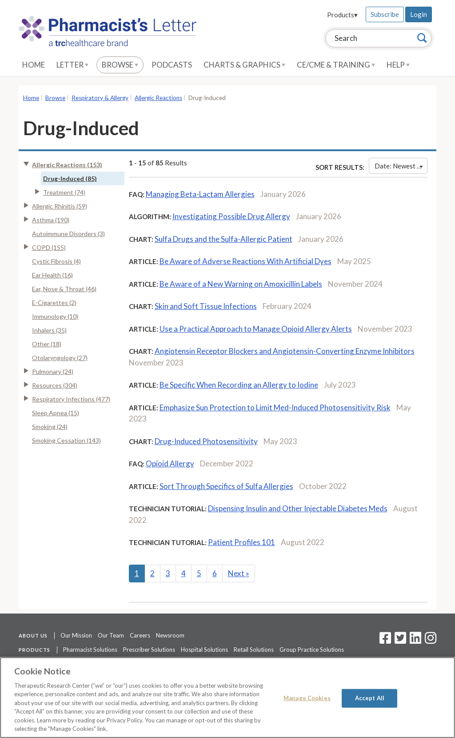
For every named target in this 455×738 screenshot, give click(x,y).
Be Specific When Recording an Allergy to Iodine (239, 384)
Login (418, 14)
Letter (72, 64)
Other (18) (46, 344)
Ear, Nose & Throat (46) (64, 289)
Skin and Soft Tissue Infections (206, 306)
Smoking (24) (50, 426)
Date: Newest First (401, 166)
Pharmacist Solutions (90, 649)
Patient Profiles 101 (241, 542)
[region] (227, 697)
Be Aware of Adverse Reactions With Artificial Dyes (245, 261)
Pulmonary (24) (52, 371)
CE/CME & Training (336, 64)
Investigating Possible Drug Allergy (231, 216)
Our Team (111, 635)
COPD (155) (49, 247)
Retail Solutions (254, 649)
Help (398, 64)
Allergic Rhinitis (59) (59, 206)
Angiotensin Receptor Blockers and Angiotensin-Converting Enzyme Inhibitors (285, 351)
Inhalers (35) (49, 330)
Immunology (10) (55, 316)
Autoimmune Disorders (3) (68, 233)
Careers (140, 635)
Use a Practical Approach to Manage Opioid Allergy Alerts (256, 328)
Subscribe (385, 14)
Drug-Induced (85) (70, 178)
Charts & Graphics (244, 64)
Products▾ (342, 15)
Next (238, 573)
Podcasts (172, 64)
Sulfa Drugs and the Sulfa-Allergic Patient (223, 239)
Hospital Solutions (204, 649)
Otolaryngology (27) (60, 357)
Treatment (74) (64, 192)
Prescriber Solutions (149, 649)
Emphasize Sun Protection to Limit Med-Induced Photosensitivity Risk (275, 407)
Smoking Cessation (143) (66, 440)
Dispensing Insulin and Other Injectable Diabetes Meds (297, 508)
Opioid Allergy (170, 463)
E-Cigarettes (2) (54, 302)
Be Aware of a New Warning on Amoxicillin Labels (241, 284)
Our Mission (76, 635)
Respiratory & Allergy (100, 97)
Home (33, 64)
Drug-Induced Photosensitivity (206, 441)
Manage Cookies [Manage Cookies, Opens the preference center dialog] (307, 698)
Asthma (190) (50, 220)
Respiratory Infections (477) (71, 399)
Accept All (369, 698)
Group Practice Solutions (311, 649)
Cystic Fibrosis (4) (56, 261)
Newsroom (170, 635)
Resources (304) (54, 385)
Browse (120, 64)
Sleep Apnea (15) (55, 413)
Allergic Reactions (158, 97)
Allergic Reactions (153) (67, 164)
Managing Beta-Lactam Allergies (200, 194)
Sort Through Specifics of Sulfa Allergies (226, 486)
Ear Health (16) (52, 275)
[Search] (422, 38)
